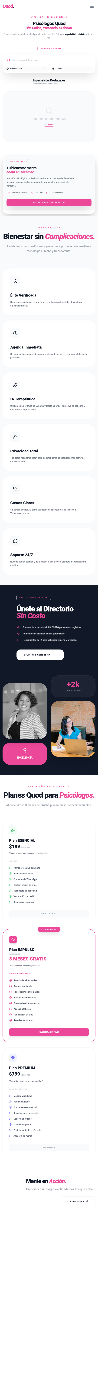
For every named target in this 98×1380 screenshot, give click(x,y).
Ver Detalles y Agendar (49, 202)
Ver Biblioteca (78, 1201)
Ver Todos (49, 125)
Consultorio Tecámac (49, 48)
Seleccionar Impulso (49, 1032)
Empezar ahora (49, 914)
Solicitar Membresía (40, 654)
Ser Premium (49, 1147)
